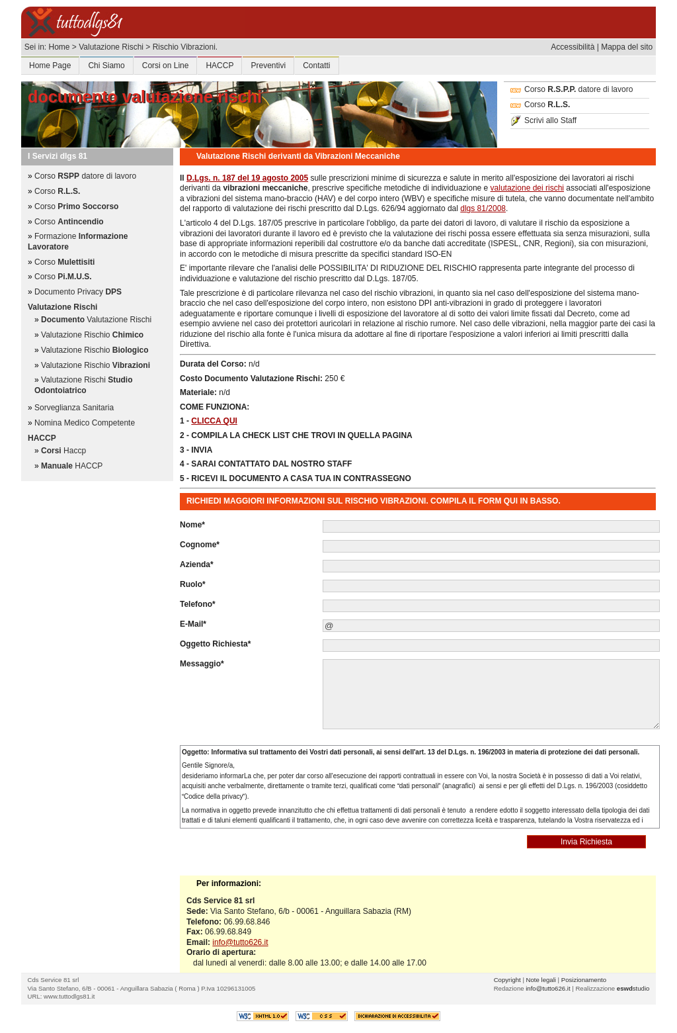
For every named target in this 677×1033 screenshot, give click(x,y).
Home (58, 47)
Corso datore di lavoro (571, 89)
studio (633, 988)
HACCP (219, 65)
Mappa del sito (627, 47)
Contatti (316, 65)
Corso (540, 104)
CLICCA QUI (214, 421)
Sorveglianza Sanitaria (74, 407)
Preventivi (268, 65)
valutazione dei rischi (527, 188)
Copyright (507, 979)
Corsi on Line (165, 65)
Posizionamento (583, 979)
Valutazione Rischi (96, 319)
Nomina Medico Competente (84, 422)
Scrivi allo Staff (543, 120)
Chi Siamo (106, 65)
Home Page (50, 65)
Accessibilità (572, 47)
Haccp (63, 450)
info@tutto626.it (240, 942)
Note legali (541, 979)
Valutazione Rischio (92, 334)
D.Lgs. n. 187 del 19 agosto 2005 (247, 178)
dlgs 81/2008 (483, 208)
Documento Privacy (78, 291)
